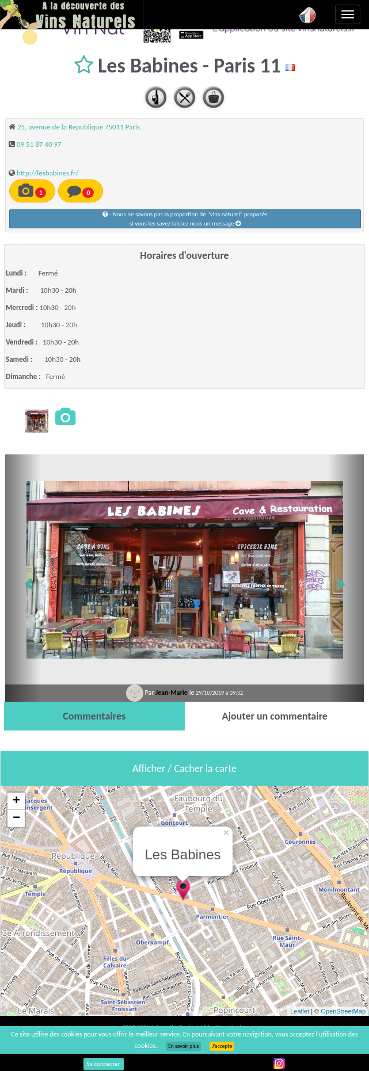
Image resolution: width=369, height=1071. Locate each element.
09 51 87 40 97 (39, 144)
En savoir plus (183, 1046)
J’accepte (222, 1046)
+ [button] (16, 801)
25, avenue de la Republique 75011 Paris (78, 127)
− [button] (16, 818)
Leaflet (299, 1011)
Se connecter (103, 1064)
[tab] (94, 716)
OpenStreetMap (343, 1011)
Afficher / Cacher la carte (184, 768)
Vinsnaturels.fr (72, 14)
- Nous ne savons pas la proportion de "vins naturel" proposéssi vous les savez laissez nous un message (184, 219)
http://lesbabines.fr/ (48, 173)
